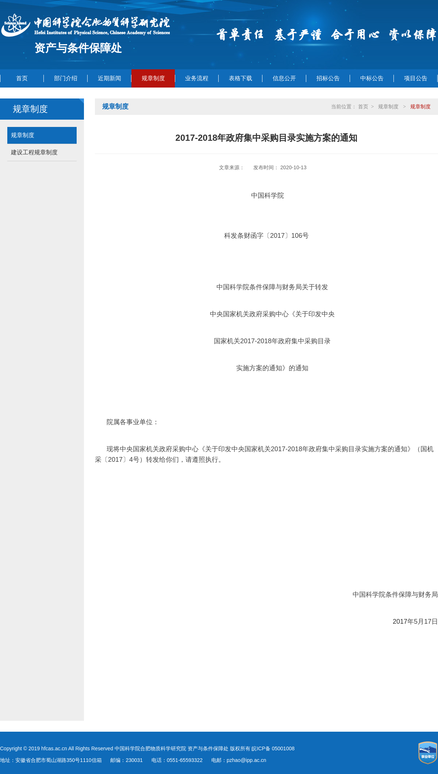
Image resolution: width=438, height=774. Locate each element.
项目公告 (415, 78)
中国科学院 (267, 195)
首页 (22, 78)
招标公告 (328, 78)
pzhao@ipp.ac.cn (246, 760)
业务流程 (196, 78)
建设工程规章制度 (34, 152)
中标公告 (372, 78)
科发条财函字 (244, 235)
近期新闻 (109, 78)
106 (296, 235)
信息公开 (284, 78)
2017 (277, 235)
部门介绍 (65, 78)
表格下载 (240, 78)
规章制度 (153, 78)
